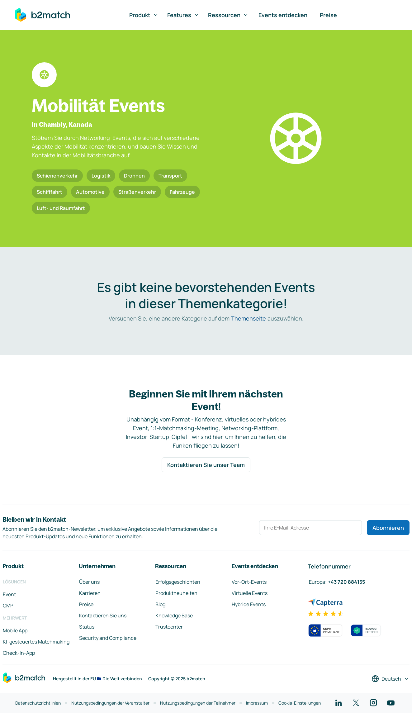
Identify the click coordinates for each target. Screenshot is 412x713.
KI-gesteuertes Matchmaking (36, 641)
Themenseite (248, 318)
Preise (328, 15)
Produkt (144, 15)
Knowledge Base (174, 615)
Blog (160, 604)
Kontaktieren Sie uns (102, 615)
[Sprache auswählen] (390, 679)
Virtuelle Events (250, 593)
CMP (8, 605)
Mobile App (15, 630)
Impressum (257, 703)
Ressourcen (228, 15)
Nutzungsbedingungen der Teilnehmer (197, 703)
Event (9, 594)
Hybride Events (249, 604)
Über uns (89, 581)
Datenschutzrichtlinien (38, 703)
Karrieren (90, 593)
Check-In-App (19, 652)
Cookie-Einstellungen (299, 703)
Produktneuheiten (176, 593)
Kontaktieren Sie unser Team (206, 464)
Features (183, 15)
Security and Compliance (107, 638)
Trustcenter (169, 626)
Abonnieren (388, 527)
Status (86, 626)
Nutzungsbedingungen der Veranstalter (110, 703)
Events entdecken (282, 15)
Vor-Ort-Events (249, 581)
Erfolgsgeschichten (177, 581)
